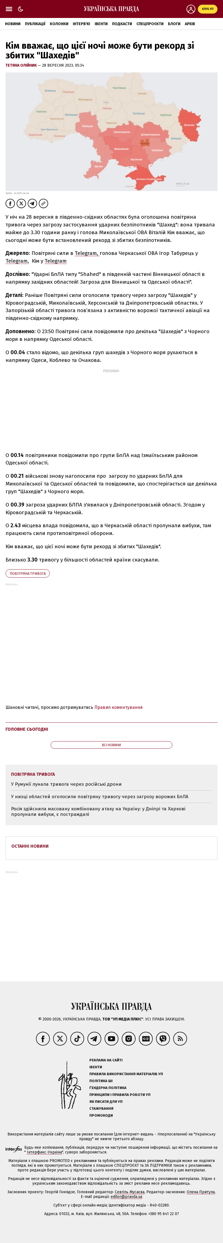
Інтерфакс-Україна (44, 1152)
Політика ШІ (101, 1081)
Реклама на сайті (106, 1060)
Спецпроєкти (150, 24)
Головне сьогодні (27, 729)
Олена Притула (201, 1192)
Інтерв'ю (81, 24)
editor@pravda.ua (126, 1196)
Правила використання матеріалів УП (126, 1074)
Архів (190, 24)
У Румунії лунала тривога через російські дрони (66, 784)
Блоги (174, 24)
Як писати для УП (106, 1102)
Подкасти (122, 24)
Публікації (35, 24)
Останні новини (30, 846)
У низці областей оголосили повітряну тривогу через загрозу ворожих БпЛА (99, 797)
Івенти (101, 24)
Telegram (17, 261)
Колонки (59, 24)
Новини (12, 24)
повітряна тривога (28, 573)
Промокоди (101, 1115)
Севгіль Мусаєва (129, 1192)
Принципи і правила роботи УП (120, 1095)
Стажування (101, 1108)
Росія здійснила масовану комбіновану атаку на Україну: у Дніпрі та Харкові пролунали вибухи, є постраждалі (98, 811)
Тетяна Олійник (22, 65)
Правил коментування (118, 707)
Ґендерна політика (107, 1088)
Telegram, (87, 253)
